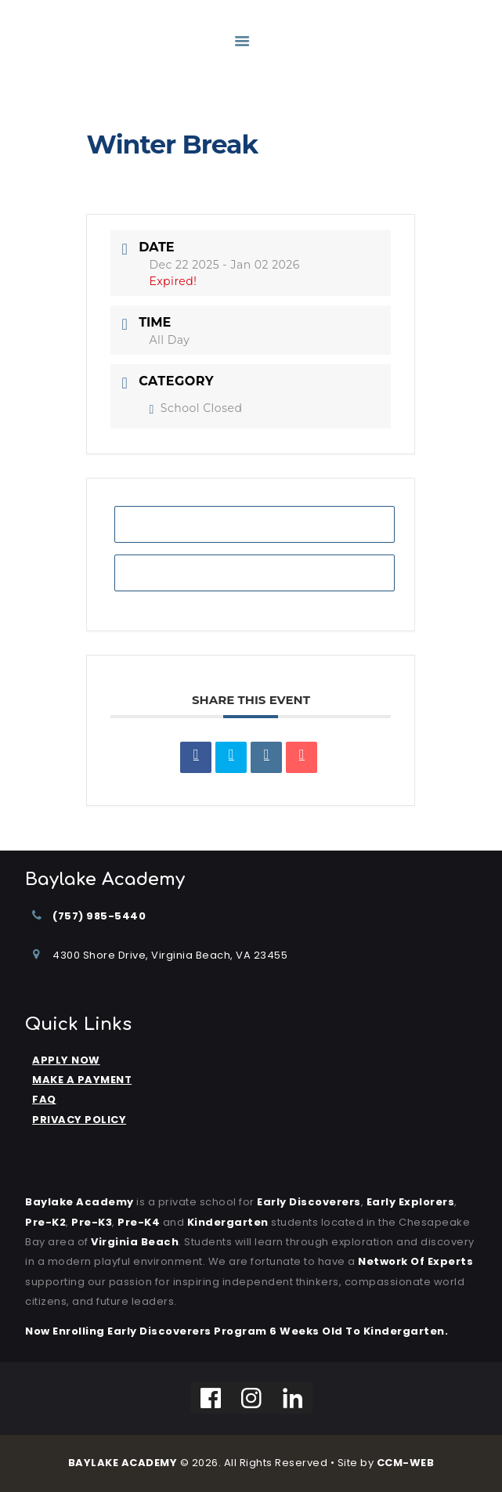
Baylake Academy (79, 1201)
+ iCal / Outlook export (255, 572)
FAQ (44, 1099)
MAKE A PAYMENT (82, 1079)
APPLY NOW (66, 1060)
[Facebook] (211, 1398)
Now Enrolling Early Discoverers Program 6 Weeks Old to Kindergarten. (236, 1331)
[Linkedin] (293, 1398)
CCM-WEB (406, 1462)
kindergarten (228, 1222)
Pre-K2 (45, 1222)
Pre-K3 (91, 1222)
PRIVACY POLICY (79, 1119)
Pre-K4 (138, 1222)
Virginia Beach (135, 1241)
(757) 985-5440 (99, 916)
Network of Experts (415, 1261)
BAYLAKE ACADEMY (123, 1462)
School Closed (195, 408)
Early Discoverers (309, 1201)
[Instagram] (252, 1398)
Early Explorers (411, 1201)
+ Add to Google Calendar (254, 523)
